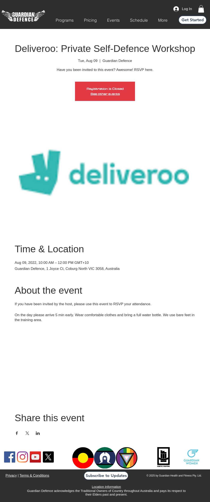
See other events (105, 93)
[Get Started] (192, 20)
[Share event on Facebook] (17, 433)
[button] (65, 20)
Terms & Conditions (34, 475)
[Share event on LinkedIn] (38, 433)
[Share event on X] (27, 433)
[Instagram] (22, 457)
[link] (201, 9)
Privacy (11, 475)
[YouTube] (35, 457)
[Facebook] (9, 457)
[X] (48, 457)
